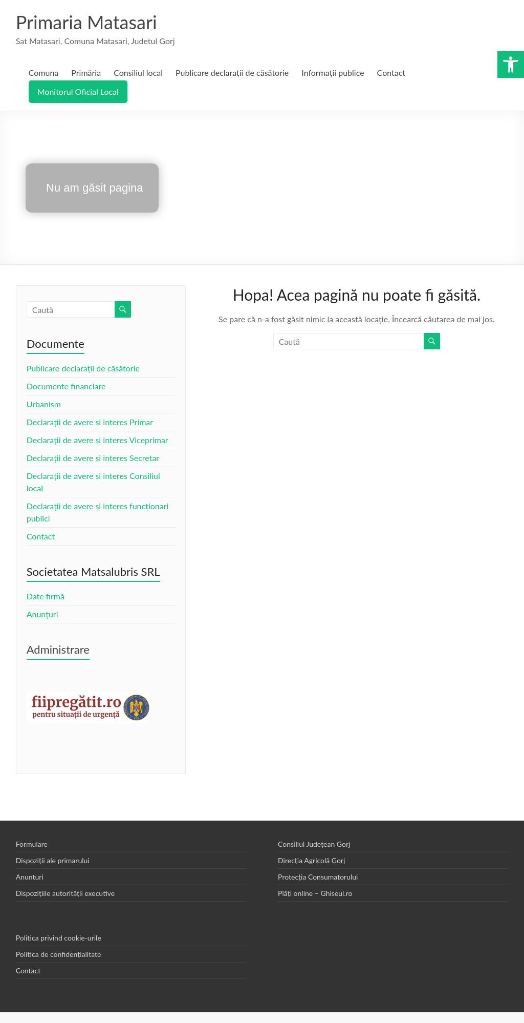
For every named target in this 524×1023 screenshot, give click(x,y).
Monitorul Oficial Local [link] (78, 91)
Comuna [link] (44, 72)
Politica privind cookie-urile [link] (58, 937)
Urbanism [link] (44, 404)
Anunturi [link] (29, 876)
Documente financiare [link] (66, 386)
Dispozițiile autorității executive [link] (65, 893)
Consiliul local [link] (138, 72)
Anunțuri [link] (42, 614)
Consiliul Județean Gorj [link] (314, 844)
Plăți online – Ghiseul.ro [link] (315, 893)
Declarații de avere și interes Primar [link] (90, 422)
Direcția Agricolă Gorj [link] (311, 860)
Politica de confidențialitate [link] (58, 954)
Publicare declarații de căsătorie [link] (232, 72)
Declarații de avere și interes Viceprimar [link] (97, 440)
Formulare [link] (32, 844)
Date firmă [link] (45, 596)
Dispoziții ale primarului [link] (53, 860)
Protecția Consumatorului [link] (318, 876)
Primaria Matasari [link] (86, 22)
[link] (510, 64)
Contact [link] (391, 72)
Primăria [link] (86, 72)
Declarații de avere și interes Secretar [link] (93, 458)
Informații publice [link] (332, 72)
